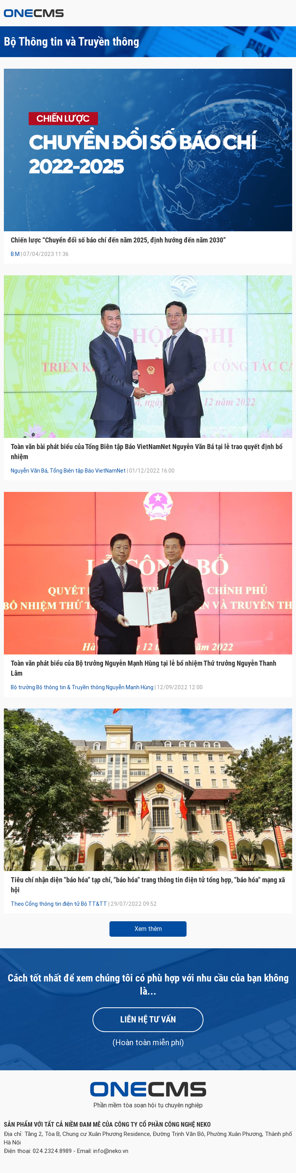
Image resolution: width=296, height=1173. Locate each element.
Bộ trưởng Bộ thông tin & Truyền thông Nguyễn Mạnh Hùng (82, 687)
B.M (15, 254)
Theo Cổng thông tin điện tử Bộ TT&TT (59, 904)
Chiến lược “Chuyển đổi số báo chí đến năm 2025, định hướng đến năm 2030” (118, 240)
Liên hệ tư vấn (148, 1019)
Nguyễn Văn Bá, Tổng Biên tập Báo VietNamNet (68, 471)
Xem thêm (148, 928)
